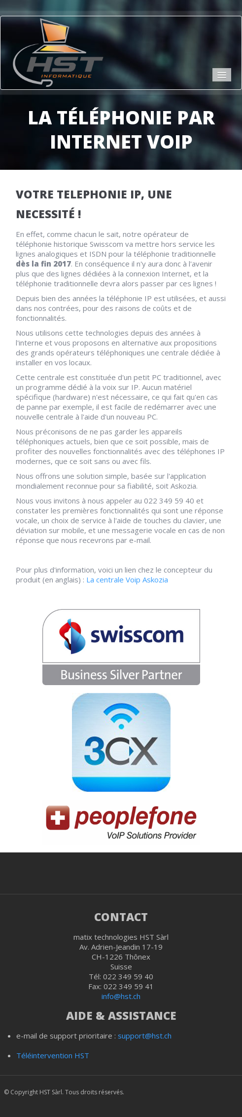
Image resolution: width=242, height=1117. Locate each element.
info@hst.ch (121, 996)
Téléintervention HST (52, 1055)
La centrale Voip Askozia (127, 579)
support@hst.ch (145, 1035)
